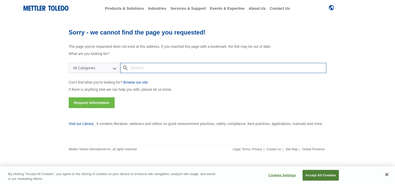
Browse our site (135, 82)
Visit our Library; (81, 124)
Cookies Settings (282, 175)
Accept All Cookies (320, 175)
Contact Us (280, 8)
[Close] (386, 174)
